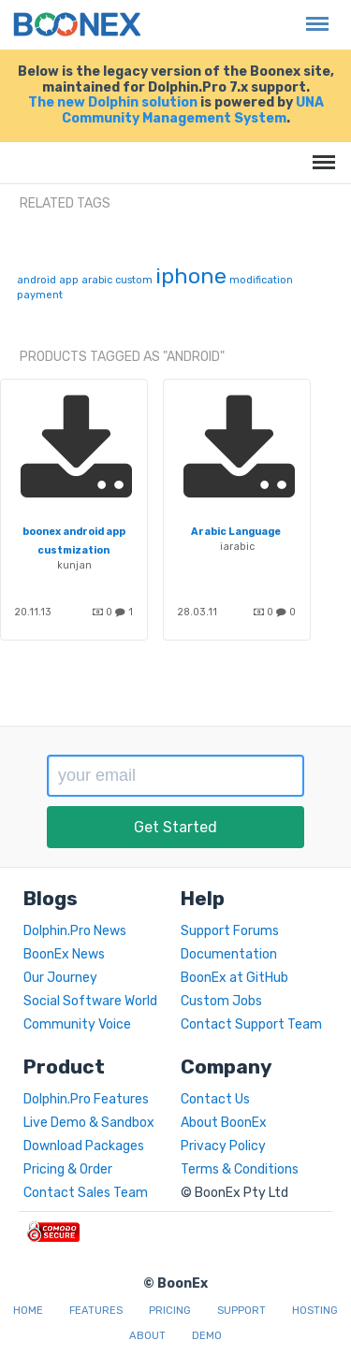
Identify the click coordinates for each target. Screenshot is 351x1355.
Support (241, 1311)
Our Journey (60, 978)
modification (261, 280)
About (147, 1336)
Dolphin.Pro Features (86, 1099)
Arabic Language (236, 532)
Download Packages (83, 1146)
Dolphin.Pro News (74, 931)
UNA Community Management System (193, 110)
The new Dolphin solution (112, 102)
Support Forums (230, 931)
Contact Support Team (251, 1024)
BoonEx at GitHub (234, 978)
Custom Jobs (221, 1001)
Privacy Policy (223, 1146)
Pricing (170, 1311)
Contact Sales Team (85, 1193)
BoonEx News (64, 954)
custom (134, 280)
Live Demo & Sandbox (88, 1123)
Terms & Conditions (240, 1169)
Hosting (315, 1311)
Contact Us (215, 1099)
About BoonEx (224, 1123)
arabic (96, 280)
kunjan (74, 565)
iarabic (237, 547)
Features (96, 1311)
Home (28, 1311)
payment (40, 295)
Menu (313, 14)
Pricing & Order (67, 1169)
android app (48, 280)
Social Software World (90, 1001)
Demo (207, 1336)
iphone (191, 276)
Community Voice (77, 1024)
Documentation (229, 954)
